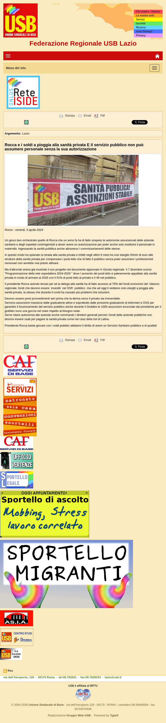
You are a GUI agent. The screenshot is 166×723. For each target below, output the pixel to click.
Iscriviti (140, 23)
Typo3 (114, 715)
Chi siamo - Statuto (148, 11)
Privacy (141, 35)
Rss (10, 670)
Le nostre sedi (145, 15)
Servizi (140, 19)
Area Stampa (144, 31)
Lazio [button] (25, 133)
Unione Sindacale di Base (46, 704)
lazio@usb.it (113, 677)
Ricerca (141, 27)
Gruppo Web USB (78, 715)
